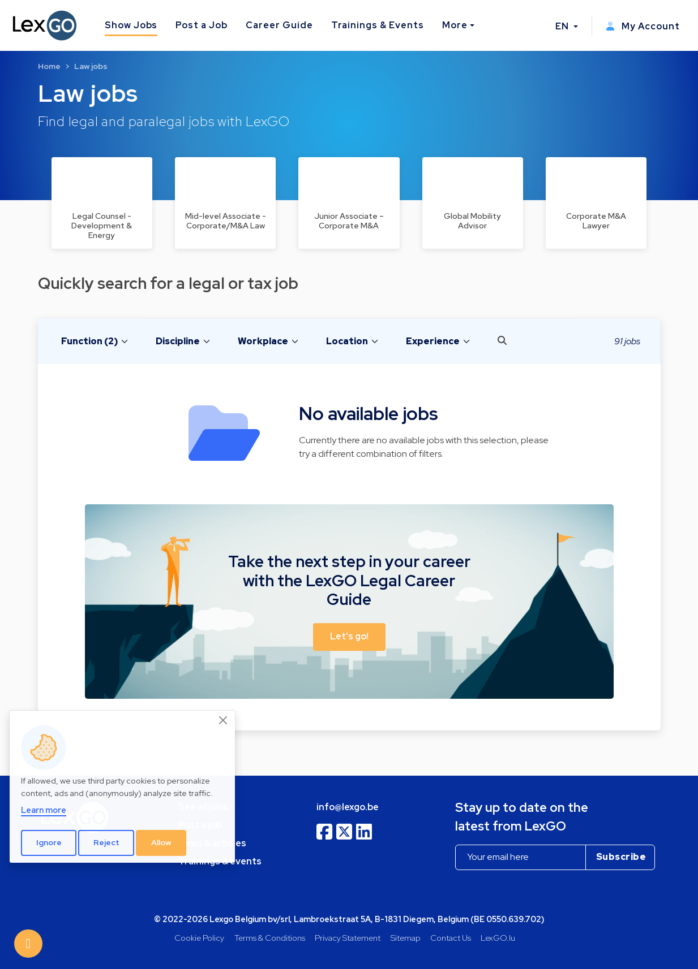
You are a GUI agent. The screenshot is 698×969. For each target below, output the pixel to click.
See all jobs (203, 807)
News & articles (212, 843)
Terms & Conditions (269, 937)
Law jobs (91, 66)
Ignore (49, 842)
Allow (161, 842)
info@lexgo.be (347, 807)
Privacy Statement (347, 937)
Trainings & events (220, 861)
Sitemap (406, 937)
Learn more (43, 809)
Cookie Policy (199, 937)
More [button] (455, 25)
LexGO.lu (498, 937)
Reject (106, 842)
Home (49, 66)
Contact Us (450, 937)
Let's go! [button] (349, 636)
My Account (643, 26)
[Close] (223, 720)
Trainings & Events (377, 25)
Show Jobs (131, 25)
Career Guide (279, 25)
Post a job (199, 825)
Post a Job (201, 25)
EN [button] (563, 26)
